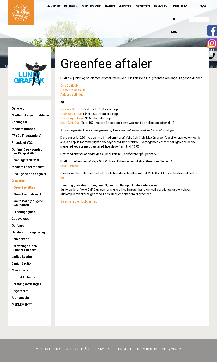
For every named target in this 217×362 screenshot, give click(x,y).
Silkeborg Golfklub (72, 118)
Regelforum (20, 291)
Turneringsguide (23, 212)
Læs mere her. (69, 166)
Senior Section (22, 263)
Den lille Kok (175, 19)
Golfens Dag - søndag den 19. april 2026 (27, 151)
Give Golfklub (69, 85)
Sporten (143, 6)
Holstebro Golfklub (72, 90)
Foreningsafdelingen (26, 284)
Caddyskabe (20, 218)
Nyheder (53, 6)
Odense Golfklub (71, 114)
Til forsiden (21, 12)
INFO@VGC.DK (171, 349)
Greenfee (18, 180)
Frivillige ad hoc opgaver (29, 174)
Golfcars (18, 225)
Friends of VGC (22, 142)
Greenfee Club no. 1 (27, 194)
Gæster (125, 6)
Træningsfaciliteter (25, 160)
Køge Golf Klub (70, 122)
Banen (110, 6)
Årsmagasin (20, 297)
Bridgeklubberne (23, 277)
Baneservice (20, 239)
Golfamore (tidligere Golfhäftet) (28, 203)
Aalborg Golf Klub (71, 94)
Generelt (18, 108)
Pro (184, 6)
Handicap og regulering (28, 232)
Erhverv (160, 6)
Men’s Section (21, 270)
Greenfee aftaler (25, 187)
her (62, 177)
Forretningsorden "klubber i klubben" (24, 248)
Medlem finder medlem (28, 167)
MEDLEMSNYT (22, 304)
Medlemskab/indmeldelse (30, 115)
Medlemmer (91, 6)
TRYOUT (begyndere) (27, 135)
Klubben (71, 6)
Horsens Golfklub (71, 109)
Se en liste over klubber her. (78, 201)
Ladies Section (22, 256)
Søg (203, 6)
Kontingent (19, 122)
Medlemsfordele (23, 129)
